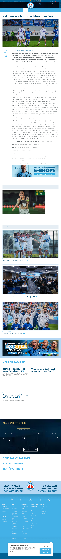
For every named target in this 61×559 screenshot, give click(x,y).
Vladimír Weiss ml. (46, 375)
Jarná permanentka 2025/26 (24, 511)
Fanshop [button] (54, 10)
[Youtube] (50, 1)
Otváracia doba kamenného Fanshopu (44, 511)
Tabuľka (5, 521)
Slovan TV (12, 375)
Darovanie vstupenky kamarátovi (24, 540)
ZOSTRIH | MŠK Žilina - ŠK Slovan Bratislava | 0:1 (14, 379)
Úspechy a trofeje (14, 509)
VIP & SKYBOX (25, 518)
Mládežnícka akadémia (15, 537)
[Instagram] (53, 1)
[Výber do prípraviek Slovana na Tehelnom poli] (16, 396)
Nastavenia (45, 546)
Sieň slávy (14, 511)
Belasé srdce (22, 1)
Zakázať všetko (45, 549)
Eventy (10, 331)
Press (8, 1)
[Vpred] (57, 438)
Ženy (10, 258)
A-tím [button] (17, 10)
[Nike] (30, 461)
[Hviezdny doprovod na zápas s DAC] (30, 316)
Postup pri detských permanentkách (34, 525)
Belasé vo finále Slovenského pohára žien (15, 260)
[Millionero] (40, 467)
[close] (51, 543)
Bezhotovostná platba (25, 525)
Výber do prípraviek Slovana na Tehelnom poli (15, 405)
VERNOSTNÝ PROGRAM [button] (39, 10)
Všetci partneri (30, 476)
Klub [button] (7, 10)
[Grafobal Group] (37, 472)
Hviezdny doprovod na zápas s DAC (13, 333)
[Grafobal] (21, 467)
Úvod (3, 10)
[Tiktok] (53, 3)
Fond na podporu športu (15, 540)
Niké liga (40, 375)
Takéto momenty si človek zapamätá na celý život (43, 379)
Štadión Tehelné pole (16, 530)
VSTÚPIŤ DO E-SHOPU (44, 507)
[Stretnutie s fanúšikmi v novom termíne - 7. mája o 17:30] (30, 280)
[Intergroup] (23, 472)
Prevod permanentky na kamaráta (34, 520)
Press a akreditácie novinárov (14, 521)
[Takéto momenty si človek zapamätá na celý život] (44, 370)
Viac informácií (12, 551)
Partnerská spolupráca (14, 527)
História (14, 506)
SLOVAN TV (48, 10)
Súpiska (5, 506)
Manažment (15, 516)
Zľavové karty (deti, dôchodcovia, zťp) (26, 521)
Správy (26, 10)
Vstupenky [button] (12, 10)
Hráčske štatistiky (5, 510)
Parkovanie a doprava (25, 530)
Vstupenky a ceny (25, 507)
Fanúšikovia (11, 295)
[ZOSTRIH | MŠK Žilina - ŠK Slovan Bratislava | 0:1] (16, 370)
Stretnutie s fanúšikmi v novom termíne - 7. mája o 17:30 (20, 297)
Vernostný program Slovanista (24, 535)
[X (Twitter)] (47, 1)
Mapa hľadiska (25, 528)
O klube (14, 514)
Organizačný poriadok (15, 534)
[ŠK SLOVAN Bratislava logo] (30, 4)
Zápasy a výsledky (5, 518)
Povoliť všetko (45, 552)
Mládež (11, 401)
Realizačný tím (6, 508)
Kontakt (14, 518)
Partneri (14, 524)
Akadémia (31, 10)
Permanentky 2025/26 (25, 515)
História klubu (30, 450)
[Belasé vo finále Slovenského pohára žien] (30, 244)
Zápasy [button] (21, 10)
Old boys (14, 513)
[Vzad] (3, 438)
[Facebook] (45, 1)
